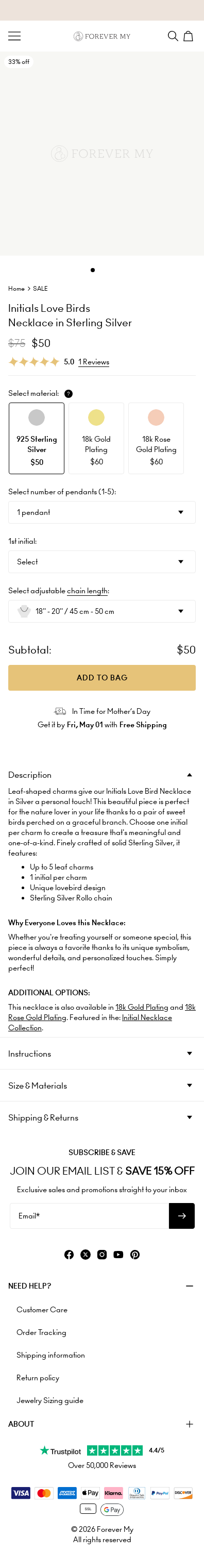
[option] (36, 438)
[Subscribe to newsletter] (182, 1216)
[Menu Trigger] (14, 36)
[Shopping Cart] (189, 36)
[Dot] (93, 270)
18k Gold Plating (141, 1007)
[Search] (173, 36)
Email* (29, 1216)
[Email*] (89, 1216)
